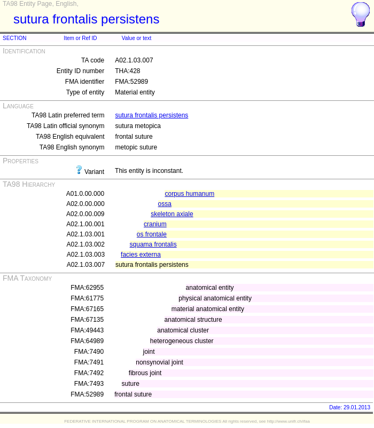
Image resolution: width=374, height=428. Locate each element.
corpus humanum (189, 193)
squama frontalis (153, 244)
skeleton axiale (172, 214)
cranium (155, 224)
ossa (165, 204)
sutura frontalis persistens (152, 115)
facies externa (141, 254)
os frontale (152, 234)
